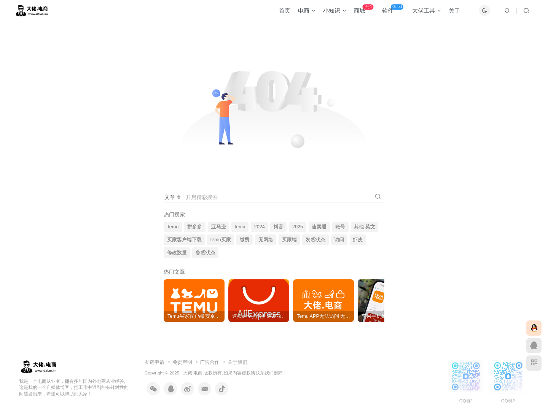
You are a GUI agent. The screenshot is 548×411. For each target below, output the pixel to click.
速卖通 (319, 226)
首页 (281, 13)
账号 (340, 226)
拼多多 (194, 226)
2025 (297, 226)
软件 (389, 11)
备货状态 (205, 252)
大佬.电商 (192, 372)
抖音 (279, 226)
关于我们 (237, 362)
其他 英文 (364, 226)
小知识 (331, 13)
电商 (303, 13)
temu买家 (220, 239)
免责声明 (182, 362)
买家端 (289, 239)
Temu (173, 226)
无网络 (265, 239)
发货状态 (315, 239)
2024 (259, 226)
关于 (451, 13)
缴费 (245, 239)
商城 (360, 11)
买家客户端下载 (184, 239)
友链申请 (154, 362)
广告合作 (210, 362)
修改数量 (177, 252)
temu (240, 226)
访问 (339, 239)
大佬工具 (423, 13)
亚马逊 (218, 226)
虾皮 (358, 239)
